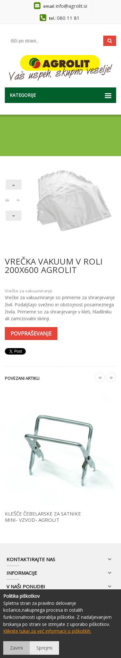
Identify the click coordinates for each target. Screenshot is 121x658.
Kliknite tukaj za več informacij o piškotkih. (47, 631)
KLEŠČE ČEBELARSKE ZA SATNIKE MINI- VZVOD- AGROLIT (43, 516)
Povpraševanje (31, 333)
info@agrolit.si (71, 6)
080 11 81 (68, 18)
